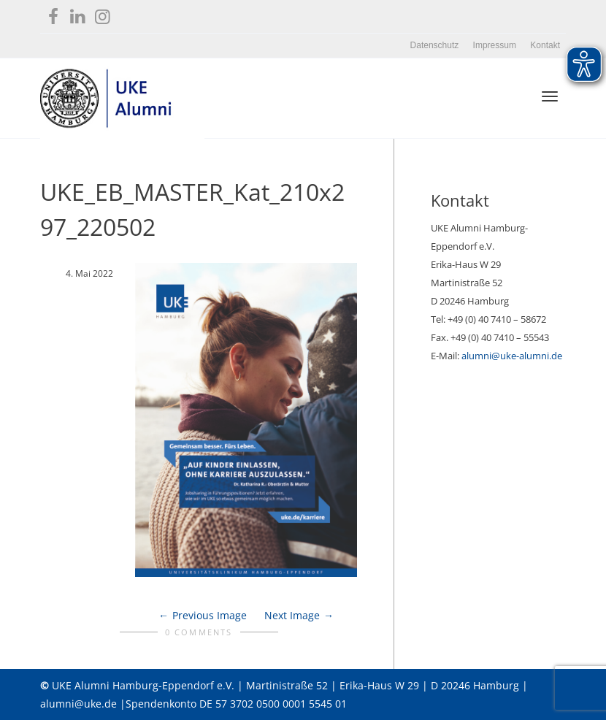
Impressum (494, 45)
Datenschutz (434, 45)
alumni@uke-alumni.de (511, 355)
